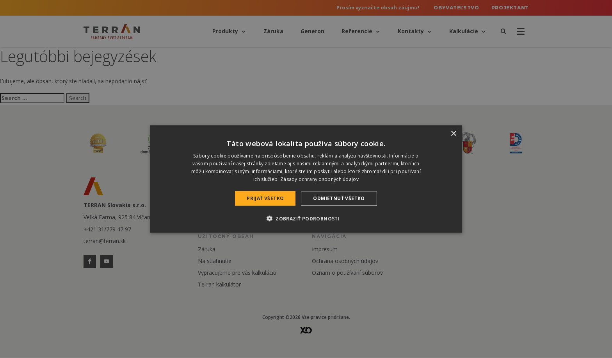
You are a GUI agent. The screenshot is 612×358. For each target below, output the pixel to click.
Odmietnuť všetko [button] (339, 198)
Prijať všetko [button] (265, 198)
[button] (306, 218)
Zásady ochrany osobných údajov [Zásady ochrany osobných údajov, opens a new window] (319, 178)
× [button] (453, 134)
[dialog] (306, 179)
